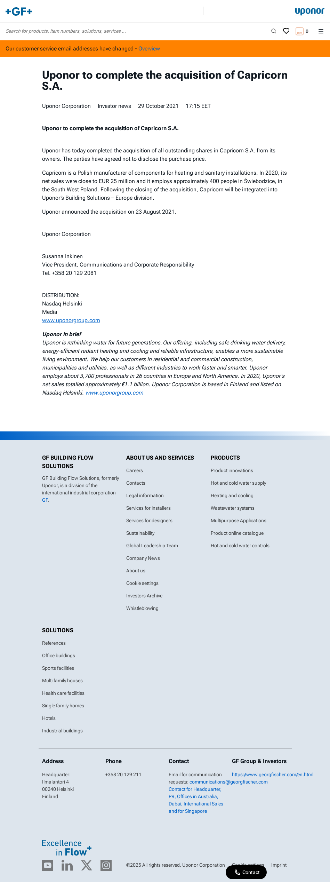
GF (45, 500)
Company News (143, 558)
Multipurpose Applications (238, 520)
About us (135, 570)
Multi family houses (62, 680)
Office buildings (58, 655)
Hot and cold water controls (240, 545)
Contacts (135, 483)
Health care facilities (63, 693)
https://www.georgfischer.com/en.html (272, 774)
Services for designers (149, 520)
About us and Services (160, 457)
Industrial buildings (62, 730)
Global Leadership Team (152, 545)
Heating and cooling (232, 495)
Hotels (49, 718)
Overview (149, 48)
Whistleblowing (142, 608)
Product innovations (232, 470)
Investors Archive (144, 595)
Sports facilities (58, 668)
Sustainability (140, 533)
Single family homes (63, 705)
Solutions (57, 630)
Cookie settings (142, 583)
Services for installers (148, 508)
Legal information (145, 495)
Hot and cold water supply (238, 483)
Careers (134, 470)
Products (225, 457)
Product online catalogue (237, 533)
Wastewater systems (233, 508)
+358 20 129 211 (123, 774)
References (54, 643)
